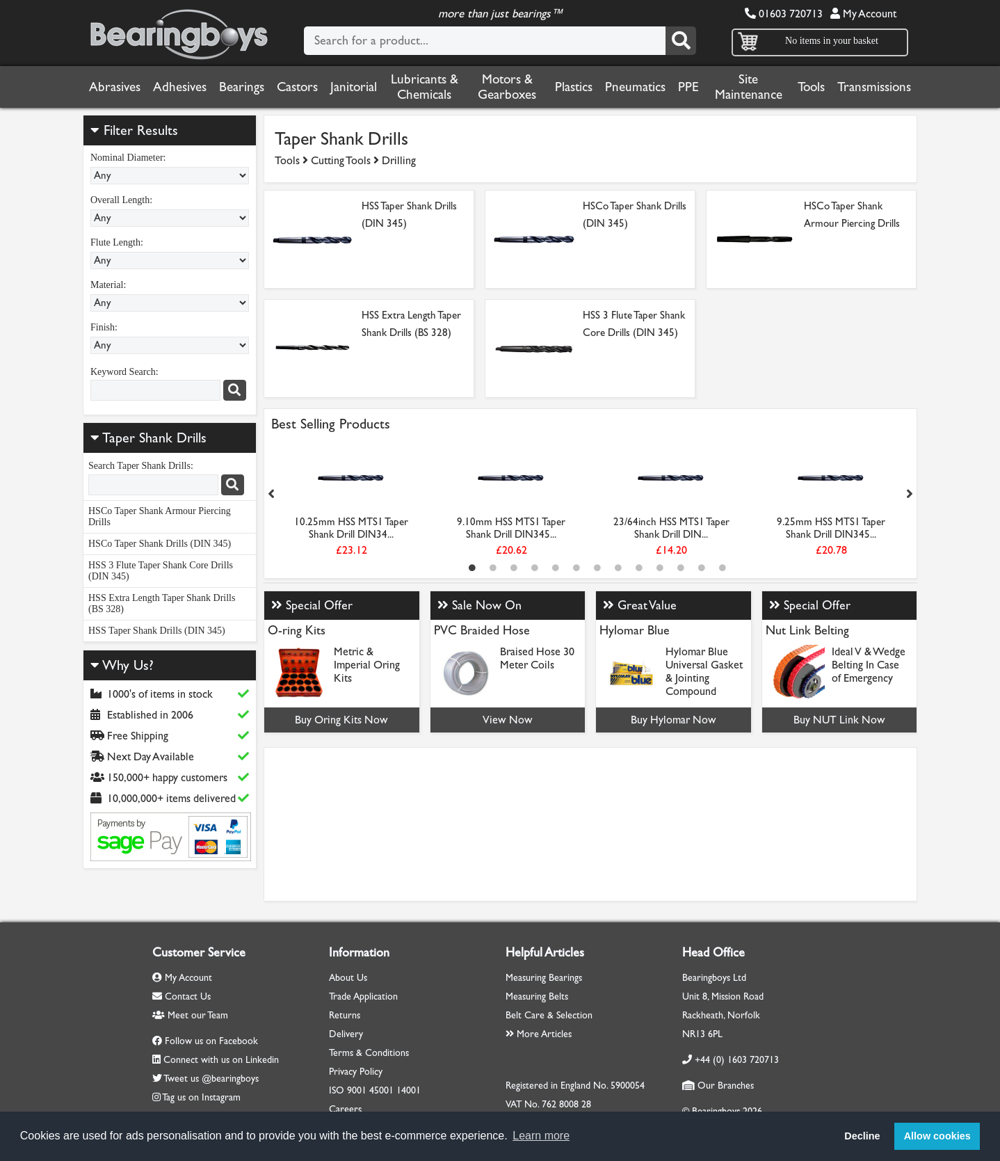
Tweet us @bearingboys (211, 1078)
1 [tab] (472, 568)
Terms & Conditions (369, 1053)
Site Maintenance (748, 87)
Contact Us (181, 996)
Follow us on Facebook (211, 1041)
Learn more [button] (541, 1136)
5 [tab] (556, 568)
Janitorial (353, 87)
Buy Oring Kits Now (341, 719)
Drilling (399, 160)
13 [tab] (722, 568)
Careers (345, 1109)
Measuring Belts (537, 996)
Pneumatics (635, 87)
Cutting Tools (341, 160)
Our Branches (718, 1085)
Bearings (241, 87)
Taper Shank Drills (154, 438)
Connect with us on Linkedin (221, 1060)
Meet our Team (190, 1015)
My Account (863, 13)
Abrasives (114, 87)
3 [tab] (514, 568)
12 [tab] (702, 568)
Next (910, 494)
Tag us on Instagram (201, 1097)
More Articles (539, 1034)
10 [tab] (660, 568)
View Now (508, 719)
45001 (381, 1090)
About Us (348, 978)
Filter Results (134, 130)
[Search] (681, 40)
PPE (688, 87)
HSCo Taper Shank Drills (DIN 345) (159, 543)
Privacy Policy (355, 1072)
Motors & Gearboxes (507, 87)
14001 (408, 1090)
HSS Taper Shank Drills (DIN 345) (156, 630)
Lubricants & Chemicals (424, 87)
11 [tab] (681, 568)
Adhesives (180, 87)
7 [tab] (597, 568)
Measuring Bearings (544, 978)
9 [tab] (639, 568)
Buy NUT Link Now (839, 719)
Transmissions (874, 87)
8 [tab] (618, 568)
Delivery (346, 1034)
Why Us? (122, 665)
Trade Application (363, 996)
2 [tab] (493, 568)
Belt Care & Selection (549, 1015)
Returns (344, 1015)
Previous (271, 494)
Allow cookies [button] (937, 1136)
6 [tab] (576, 568)
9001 (356, 1090)
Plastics (573, 87)
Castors (297, 87)
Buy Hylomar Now (673, 719)
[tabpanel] (351, 501)
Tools (811, 87)
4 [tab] (535, 568)
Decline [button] (862, 1136)
